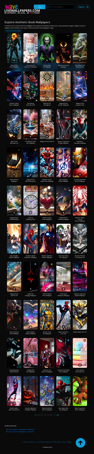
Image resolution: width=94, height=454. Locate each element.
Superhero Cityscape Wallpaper (80, 142)
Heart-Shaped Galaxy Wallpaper (30, 332)
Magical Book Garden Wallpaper (63, 104)
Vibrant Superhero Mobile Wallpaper (47, 256)
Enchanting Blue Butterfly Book (14, 371)
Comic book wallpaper (13, 31)
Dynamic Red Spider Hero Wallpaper (63, 371)
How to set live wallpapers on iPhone (21, 432)
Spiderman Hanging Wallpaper (30, 294)
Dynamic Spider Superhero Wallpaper (30, 256)
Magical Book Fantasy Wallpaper (63, 218)
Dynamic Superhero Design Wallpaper (63, 142)
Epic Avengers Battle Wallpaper (63, 180)
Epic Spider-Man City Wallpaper (63, 409)
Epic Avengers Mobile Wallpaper (14, 256)
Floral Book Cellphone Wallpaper (63, 294)
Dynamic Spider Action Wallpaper (14, 104)
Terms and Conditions (44, 442)
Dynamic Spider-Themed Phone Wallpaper (80, 219)
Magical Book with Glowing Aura (30, 180)
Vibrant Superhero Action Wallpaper (80, 409)
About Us (32, 442)
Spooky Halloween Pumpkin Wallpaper (30, 409)
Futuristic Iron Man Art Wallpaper (47, 371)
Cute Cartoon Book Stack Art (79, 371)
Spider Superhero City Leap (63, 332)
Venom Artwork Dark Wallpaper (14, 332)
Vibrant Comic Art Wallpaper (47, 332)
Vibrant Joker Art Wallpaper (47, 66)
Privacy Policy (56, 442)
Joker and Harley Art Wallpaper (63, 256)
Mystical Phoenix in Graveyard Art (80, 256)
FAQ (63, 442)
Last (57, 415)
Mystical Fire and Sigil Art (47, 104)
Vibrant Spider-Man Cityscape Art (14, 409)
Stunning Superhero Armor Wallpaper (80, 180)
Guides (69, 442)
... (54, 415)
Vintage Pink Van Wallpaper (30, 371)
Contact (25, 442)
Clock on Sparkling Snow (30, 218)
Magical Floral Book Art (47, 141)
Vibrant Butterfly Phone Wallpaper (47, 409)
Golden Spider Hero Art (80, 332)
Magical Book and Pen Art (14, 294)
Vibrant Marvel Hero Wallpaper (47, 294)
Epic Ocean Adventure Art (14, 142)
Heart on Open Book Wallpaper (47, 218)
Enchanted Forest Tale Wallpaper (30, 142)
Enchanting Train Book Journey (80, 66)
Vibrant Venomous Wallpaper (63, 66)
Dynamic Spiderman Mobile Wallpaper (80, 294)
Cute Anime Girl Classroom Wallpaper (30, 66)
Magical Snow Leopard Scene (79, 104)
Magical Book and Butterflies (14, 218)
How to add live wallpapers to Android (21, 429)
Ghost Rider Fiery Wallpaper (14, 66)
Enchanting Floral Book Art (30, 104)
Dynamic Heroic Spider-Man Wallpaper (47, 180)
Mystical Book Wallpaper (14, 180)
